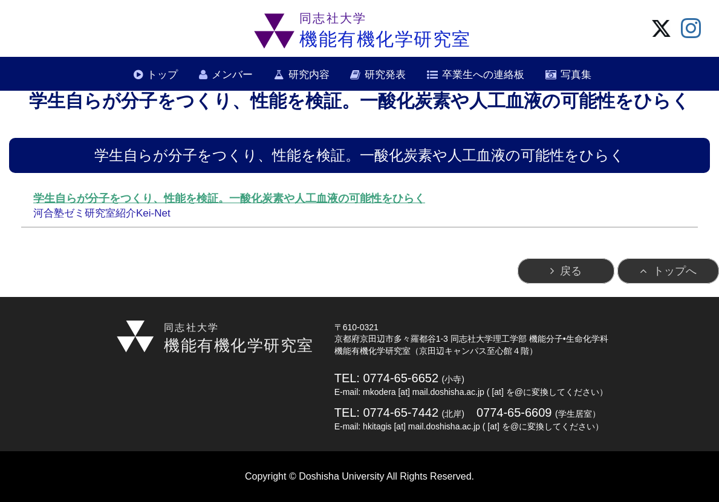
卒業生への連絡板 (483, 74)
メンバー (232, 74)
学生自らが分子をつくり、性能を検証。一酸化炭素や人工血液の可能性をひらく (229, 198)
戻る (571, 271)
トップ (162, 74)
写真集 (576, 74)
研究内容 (309, 74)
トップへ (675, 271)
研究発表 (385, 74)
